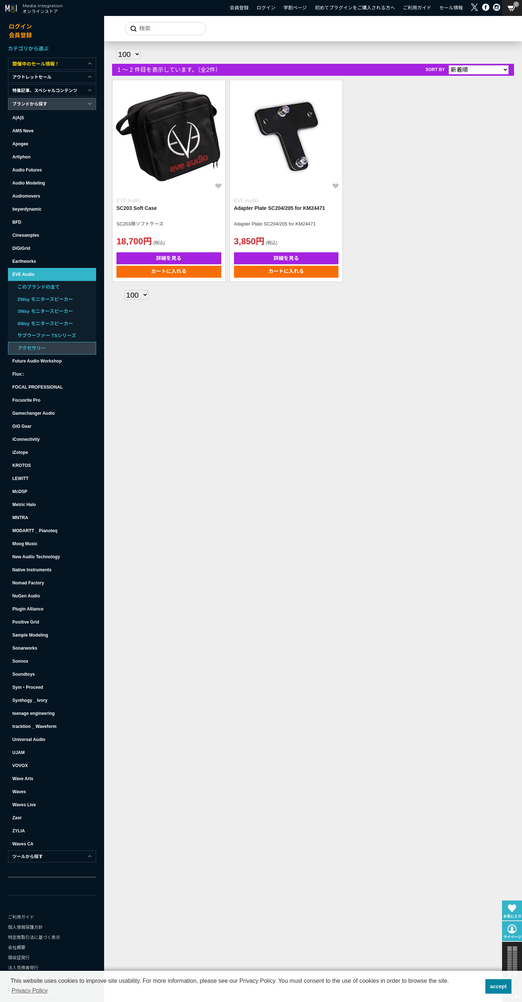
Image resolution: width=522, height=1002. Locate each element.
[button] (477, 986)
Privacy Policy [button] (30, 990)
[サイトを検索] (165, 28)
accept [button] (498, 986)
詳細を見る (160, 242)
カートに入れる (160, 255)
